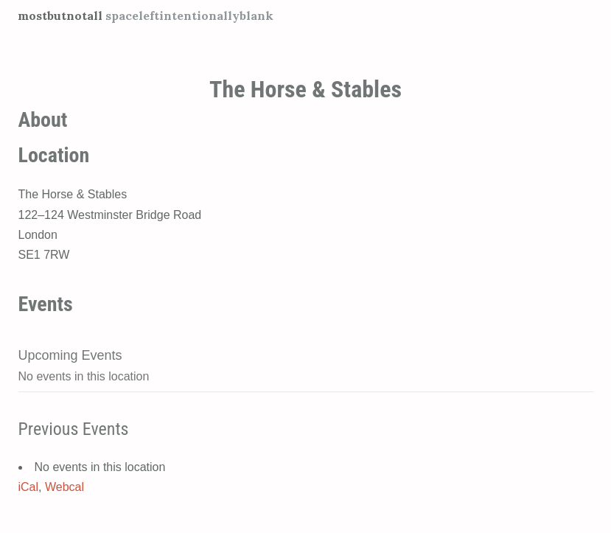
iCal (28, 487)
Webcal (64, 487)
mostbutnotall (60, 15)
